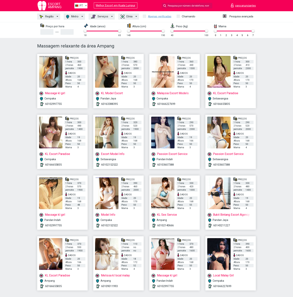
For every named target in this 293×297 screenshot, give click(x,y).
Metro (72, 17)
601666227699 (166, 104)
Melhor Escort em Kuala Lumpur (115, 5)
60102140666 (165, 225)
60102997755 (53, 104)
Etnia (126, 17)
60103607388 (165, 164)
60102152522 (109, 164)
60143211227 (221, 225)
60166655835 (221, 104)
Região (47, 17)
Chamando (188, 16)
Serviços (99, 17)
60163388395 (109, 104)
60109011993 (109, 286)
